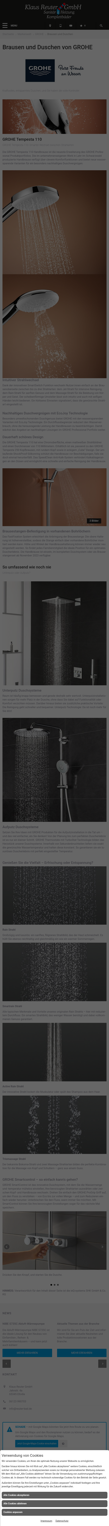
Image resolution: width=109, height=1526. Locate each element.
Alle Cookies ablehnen (15, 1503)
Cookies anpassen (12, 1512)
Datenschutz (62, 1521)
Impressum (46, 1521)
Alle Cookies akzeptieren (16, 1495)
